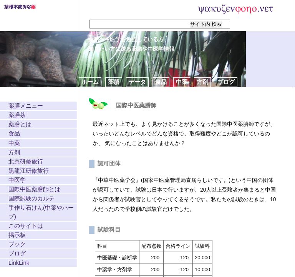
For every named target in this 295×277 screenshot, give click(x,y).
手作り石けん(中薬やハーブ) (41, 212)
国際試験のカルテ (31, 198)
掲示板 (17, 235)
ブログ (226, 81)
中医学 (17, 180)
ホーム (90, 81)
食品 (161, 81)
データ (137, 81)
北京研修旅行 (25, 162)
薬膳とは (19, 124)
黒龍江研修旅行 (28, 171)
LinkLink (18, 263)
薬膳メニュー (25, 106)
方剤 (202, 81)
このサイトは (25, 226)
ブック (17, 244)
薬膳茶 (17, 115)
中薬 (181, 81)
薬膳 (113, 81)
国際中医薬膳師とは (34, 189)
